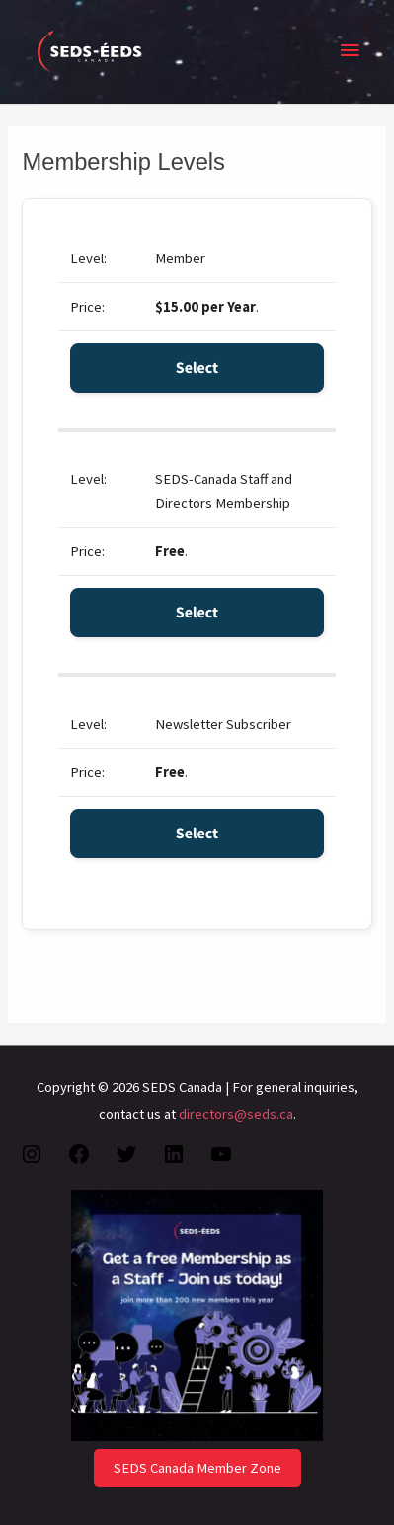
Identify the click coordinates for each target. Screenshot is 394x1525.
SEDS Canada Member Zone (197, 1468)
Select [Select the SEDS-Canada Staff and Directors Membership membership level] (197, 612)
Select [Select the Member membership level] (197, 368)
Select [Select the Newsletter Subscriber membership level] (197, 833)
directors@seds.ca (236, 1114)
